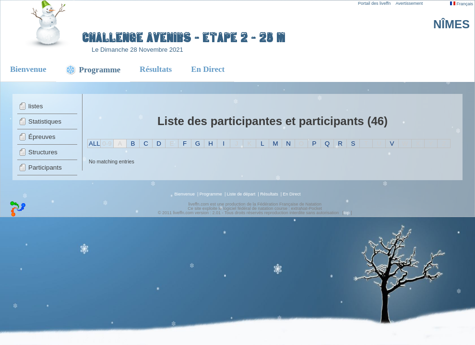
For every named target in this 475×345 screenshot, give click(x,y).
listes (35, 106)
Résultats (156, 69)
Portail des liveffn (374, 3)
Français (461, 3)
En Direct (208, 69)
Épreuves (41, 136)
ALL (94, 143)
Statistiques (44, 121)
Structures (43, 152)
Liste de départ (241, 194)
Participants (45, 167)
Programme (211, 194)
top (347, 212)
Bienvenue (28, 69)
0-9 (106, 143)
